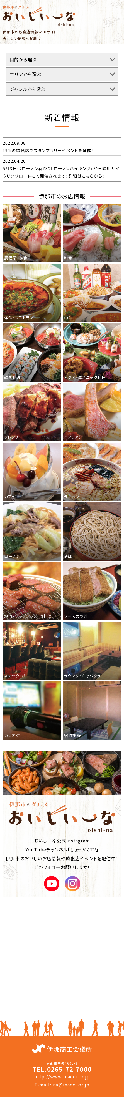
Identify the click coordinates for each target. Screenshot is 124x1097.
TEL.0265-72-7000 (62, 1069)
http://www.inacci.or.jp (62, 1076)
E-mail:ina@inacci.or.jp (62, 1084)
